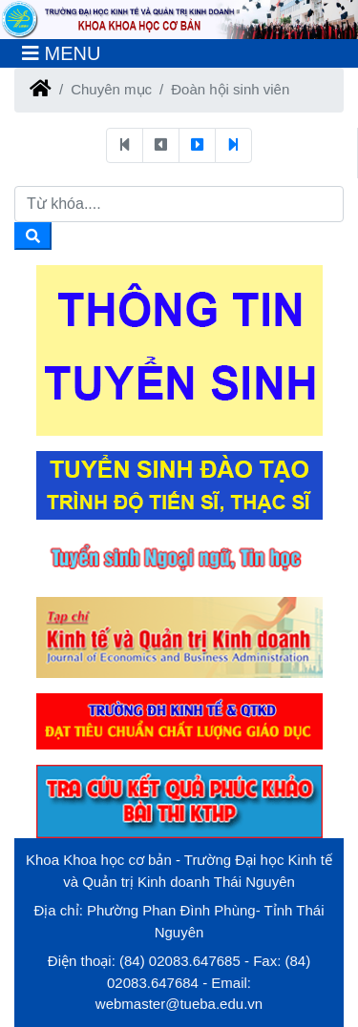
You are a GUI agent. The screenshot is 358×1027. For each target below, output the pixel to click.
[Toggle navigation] (61, 53)
